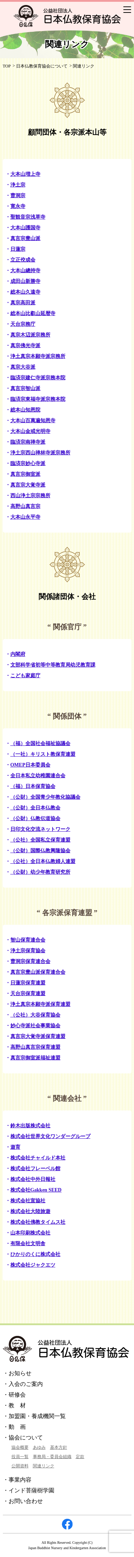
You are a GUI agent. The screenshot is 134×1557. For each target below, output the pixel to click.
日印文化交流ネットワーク (40, 829)
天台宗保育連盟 (27, 993)
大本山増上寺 (25, 174)
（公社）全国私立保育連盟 (40, 840)
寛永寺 (17, 206)
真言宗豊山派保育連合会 (37, 972)
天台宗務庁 (22, 324)
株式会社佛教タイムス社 (37, 1222)
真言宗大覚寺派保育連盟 (37, 1036)
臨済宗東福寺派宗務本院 (37, 399)
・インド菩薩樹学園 (28, 1490)
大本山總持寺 (25, 270)
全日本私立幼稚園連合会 (37, 775)
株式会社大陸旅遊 (30, 1211)
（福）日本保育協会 (32, 786)
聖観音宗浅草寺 (27, 217)
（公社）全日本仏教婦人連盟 (42, 861)
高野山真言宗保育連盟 (35, 1047)
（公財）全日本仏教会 (35, 807)
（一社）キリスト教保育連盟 (42, 754)
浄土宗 (17, 185)
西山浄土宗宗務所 (30, 495)
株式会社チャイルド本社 (37, 1158)
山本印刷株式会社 (30, 1233)
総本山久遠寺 (25, 292)
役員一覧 (20, 1456)
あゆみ (39, 1447)
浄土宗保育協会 (27, 950)
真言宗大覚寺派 (27, 485)
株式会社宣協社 (27, 1200)
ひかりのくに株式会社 (35, 1254)
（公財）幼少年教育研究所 (40, 872)
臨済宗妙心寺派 (27, 463)
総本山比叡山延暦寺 (32, 313)
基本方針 (58, 1447)
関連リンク (43, 1465)
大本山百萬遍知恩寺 (32, 420)
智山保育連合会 (27, 940)
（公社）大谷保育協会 (35, 1015)
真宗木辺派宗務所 (30, 335)
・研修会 (14, 1395)
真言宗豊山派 (25, 238)
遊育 (15, 1147)
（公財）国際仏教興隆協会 (40, 850)
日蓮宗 (17, 249)
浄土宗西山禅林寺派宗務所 (40, 452)
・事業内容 (17, 1480)
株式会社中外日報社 (32, 1179)
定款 (80, 1456)
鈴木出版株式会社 (30, 1125)
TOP (7, 66)
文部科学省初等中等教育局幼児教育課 (52, 665)
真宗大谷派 (22, 367)
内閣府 (17, 654)
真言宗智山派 (25, 388)
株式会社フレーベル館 (35, 1168)
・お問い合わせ (23, 1501)
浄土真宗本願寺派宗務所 (37, 356)
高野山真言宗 (25, 506)
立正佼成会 (22, 260)
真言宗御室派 (25, 474)
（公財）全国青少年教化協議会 (45, 797)
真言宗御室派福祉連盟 (35, 1058)
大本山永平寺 (25, 517)
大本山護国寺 (25, 227)
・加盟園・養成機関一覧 (34, 1416)
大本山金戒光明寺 (30, 431)
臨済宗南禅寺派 (27, 442)
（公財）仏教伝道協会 (35, 818)
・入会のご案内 (23, 1384)
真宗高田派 (22, 302)
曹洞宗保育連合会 (30, 961)
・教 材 (14, 1405)
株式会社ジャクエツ (32, 1265)
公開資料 (20, 1465)
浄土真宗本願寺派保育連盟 (40, 1004)
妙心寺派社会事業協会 (35, 1025)
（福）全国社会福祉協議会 (40, 743)
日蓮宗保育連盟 (27, 982)
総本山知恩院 (25, 410)
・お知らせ (17, 1373)
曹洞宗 (17, 195)
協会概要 (20, 1447)
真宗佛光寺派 (25, 345)
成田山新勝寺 (25, 281)
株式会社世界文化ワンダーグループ (50, 1136)
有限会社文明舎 (27, 1243)
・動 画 (14, 1427)
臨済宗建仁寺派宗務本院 (37, 377)
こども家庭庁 (25, 675)
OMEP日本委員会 (30, 765)
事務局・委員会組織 (52, 1456)
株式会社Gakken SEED (36, 1190)
